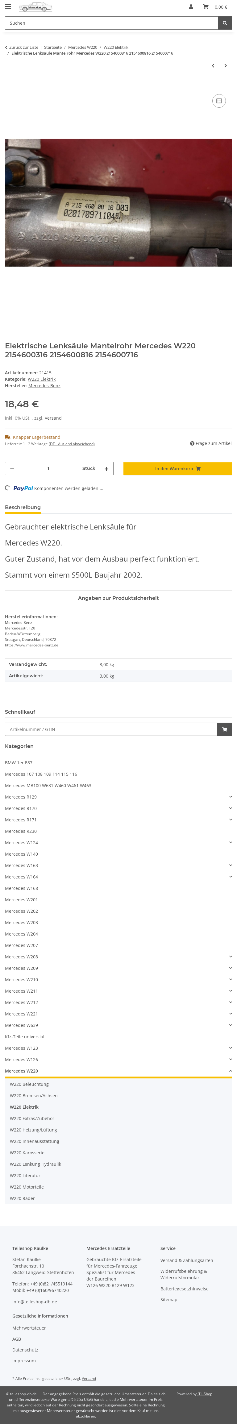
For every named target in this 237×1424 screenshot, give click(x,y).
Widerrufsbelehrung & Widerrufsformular (183, 1274)
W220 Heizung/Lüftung (33, 1130)
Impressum (24, 1361)
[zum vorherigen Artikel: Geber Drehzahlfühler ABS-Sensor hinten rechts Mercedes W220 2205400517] (213, 65)
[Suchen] (225, 23)
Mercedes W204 (21, 934)
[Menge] (48, 468)
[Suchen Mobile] (111, 23)
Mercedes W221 (21, 1014)
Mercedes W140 (21, 854)
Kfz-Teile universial (24, 1037)
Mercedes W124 (21, 842)
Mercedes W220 (21, 1071)
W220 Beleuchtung (29, 1084)
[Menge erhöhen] (106, 468)
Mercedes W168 (21, 888)
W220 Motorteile (27, 1187)
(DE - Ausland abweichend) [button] (72, 443)
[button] (191, 7)
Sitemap (168, 1299)
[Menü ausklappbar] (8, 4)
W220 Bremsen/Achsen (34, 1095)
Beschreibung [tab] (23, 507)
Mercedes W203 (21, 922)
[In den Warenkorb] (10, 85)
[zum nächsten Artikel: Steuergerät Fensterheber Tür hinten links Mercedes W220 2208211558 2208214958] (225, 65)
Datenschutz (25, 1350)
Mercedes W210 (21, 979)
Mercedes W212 (21, 1002)
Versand (53, 418)
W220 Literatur (25, 1175)
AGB (16, 1339)
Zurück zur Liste (23, 47)
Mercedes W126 (21, 1059)
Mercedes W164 (21, 877)
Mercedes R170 (21, 808)
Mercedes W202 (21, 911)
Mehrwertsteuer (29, 1328)
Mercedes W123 (21, 1048)
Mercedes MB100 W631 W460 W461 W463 (48, 785)
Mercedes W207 (21, 945)
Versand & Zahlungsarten (186, 1260)
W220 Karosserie (27, 1153)
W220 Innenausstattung (34, 1141)
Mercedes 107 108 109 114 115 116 (41, 774)
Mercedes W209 (21, 968)
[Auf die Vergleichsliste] (219, 101)
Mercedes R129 (21, 797)
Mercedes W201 (21, 900)
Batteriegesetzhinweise (184, 1289)
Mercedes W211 (21, 991)
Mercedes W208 (21, 957)
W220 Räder (22, 1198)
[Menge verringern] (12, 468)
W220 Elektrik (42, 379)
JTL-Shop (205, 1394)
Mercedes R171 (21, 820)
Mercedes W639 (21, 1025)
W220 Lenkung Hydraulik (35, 1164)
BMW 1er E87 (18, 763)
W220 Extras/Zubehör (32, 1118)
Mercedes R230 (21, 831)
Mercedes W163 (21, 865)
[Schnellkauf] (111, 729)
